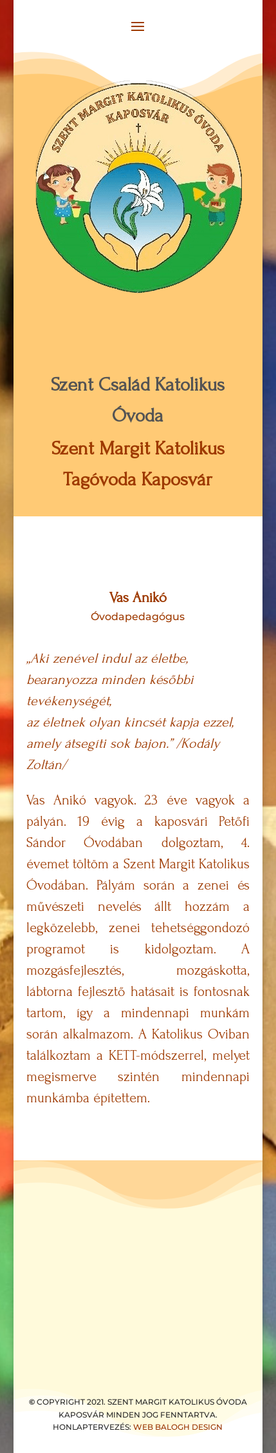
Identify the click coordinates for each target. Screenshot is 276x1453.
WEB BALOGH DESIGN (178, 1427)
